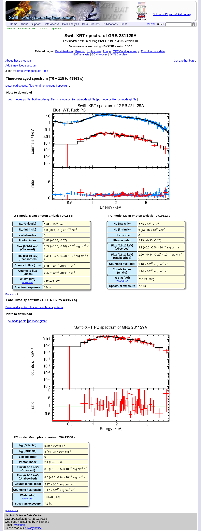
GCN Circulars (119, 54)
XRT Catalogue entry (126, 51)
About (24, 24)
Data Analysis (70, 24)
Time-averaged (26, 70)
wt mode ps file (66, 99)
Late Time (42, 70)
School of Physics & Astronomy (172, 14)
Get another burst (184, 60)
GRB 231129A (38, 28)
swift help (19, 524)
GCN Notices (100, 54)
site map (151, 23)
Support (35, 24)
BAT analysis (81, 54)
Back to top (11, 294)
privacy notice (33, 528)
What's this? (27, 282)
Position (80, 51)
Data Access (51, 24)
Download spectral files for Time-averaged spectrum (37, 85)
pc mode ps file (106, 99)
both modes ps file (19, 99)
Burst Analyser (64, 51)
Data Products (91, 24)
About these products (19, 60)
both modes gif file (43, 99)
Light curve (94, 51)
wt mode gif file (86, 99)
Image (107, 51)
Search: (161, 24)
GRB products (21, 28)
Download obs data (153, 51)
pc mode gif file (127, 99)
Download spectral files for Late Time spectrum (34, 307)
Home (13, 24)
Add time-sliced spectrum (21, 65)
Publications (110, 24)
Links (124, 24)
